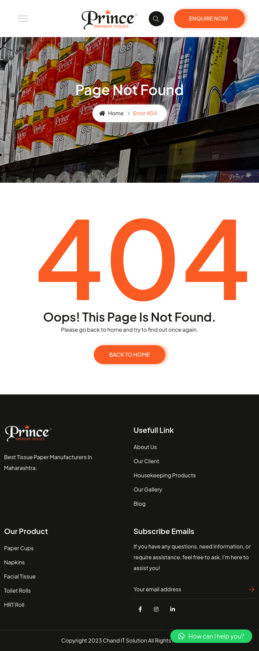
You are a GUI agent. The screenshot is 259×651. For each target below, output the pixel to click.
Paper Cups (19, 548)
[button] (211, 636)
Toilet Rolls (17, 590)
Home (111, 113)
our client (146, 461)
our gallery (148, 489)
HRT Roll (14, 604)
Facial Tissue (20, 576)
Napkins (14, 562)
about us (145, 446)
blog (140, 503)
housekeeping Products (165, 475)
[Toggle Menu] (23, 18)
